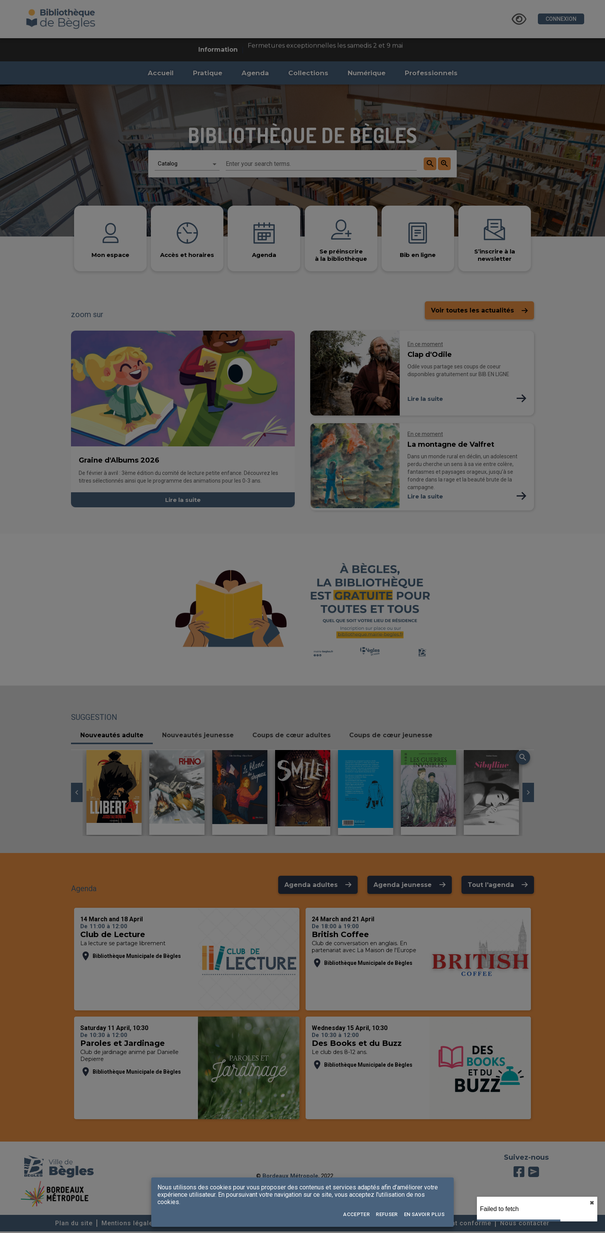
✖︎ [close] (592, 1203)
